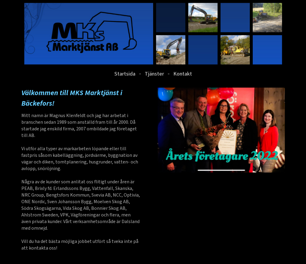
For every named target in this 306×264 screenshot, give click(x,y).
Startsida (124, 74)
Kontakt (182, 74)
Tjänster (154, 74)
